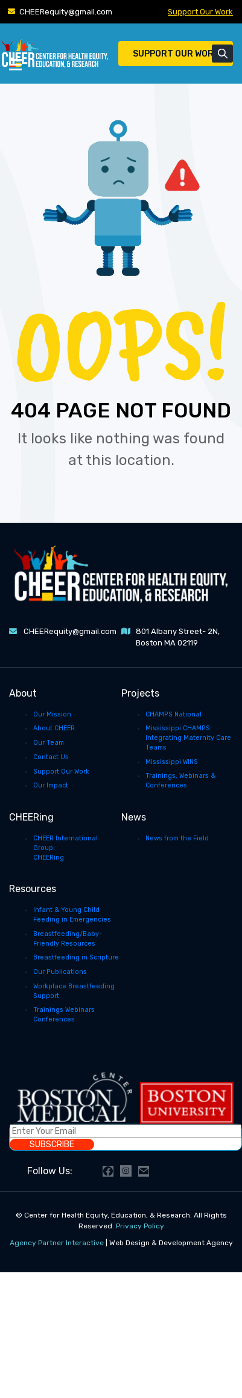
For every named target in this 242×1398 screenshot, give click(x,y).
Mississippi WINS (171, 762)
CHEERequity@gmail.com (65, 11)
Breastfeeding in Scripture (76, 957)
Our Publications (60, 972)
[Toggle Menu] (15, 64)
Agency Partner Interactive (57, 1243)
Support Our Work (200, 11)
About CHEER (54, 728)
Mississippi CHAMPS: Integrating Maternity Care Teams (188, 737)
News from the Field (177, 838)
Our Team (48, 743)
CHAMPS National (173, 714)
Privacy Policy (140, 1226)
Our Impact (50, 785)
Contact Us (51, 757)
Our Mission (52, 714)
